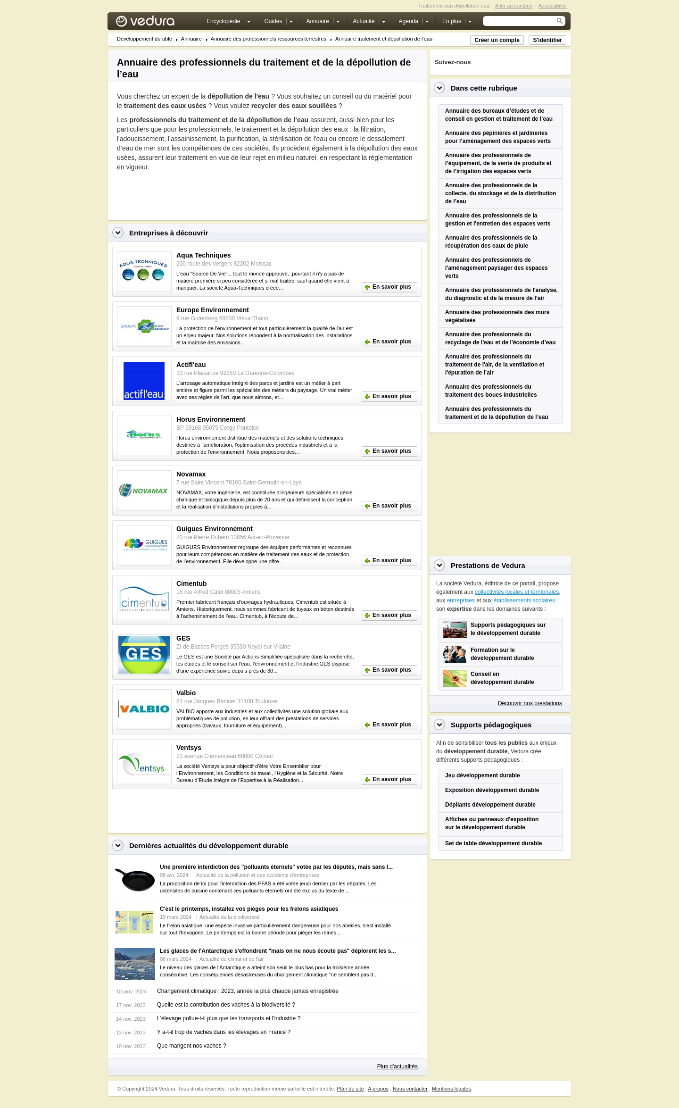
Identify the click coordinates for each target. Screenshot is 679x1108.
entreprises (461, 600)
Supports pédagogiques (491, 725)
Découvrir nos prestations (530, 703)
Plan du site (350, 1088)
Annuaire (191, 39)
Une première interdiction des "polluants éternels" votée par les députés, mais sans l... (276, 867)
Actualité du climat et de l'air (231, 959)
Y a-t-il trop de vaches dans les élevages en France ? (223, 1032)
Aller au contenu (514, 5)
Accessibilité (552, 5)
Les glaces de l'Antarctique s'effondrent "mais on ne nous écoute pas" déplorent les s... (278, 951)
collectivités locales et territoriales (517, 592)
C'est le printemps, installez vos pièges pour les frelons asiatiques (249, 909)
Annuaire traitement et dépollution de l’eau (383, 39)
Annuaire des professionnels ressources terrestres (268, 39)
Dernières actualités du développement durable (209, 845)
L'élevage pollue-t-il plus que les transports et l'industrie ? (228, 1018)
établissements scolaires (524, 600)
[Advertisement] (227, 193)
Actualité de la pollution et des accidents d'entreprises (257, 875)
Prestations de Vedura (488, 565)
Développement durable (144, 39)
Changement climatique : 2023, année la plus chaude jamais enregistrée (248, 991)
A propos (378, 1088)
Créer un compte (496, 40)
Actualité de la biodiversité (229, 917)
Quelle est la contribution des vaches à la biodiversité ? (226, 1004)
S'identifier (547, 40)
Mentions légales (451, 1088)
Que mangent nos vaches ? (191, 1045)
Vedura (156, 23)
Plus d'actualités (397, 1066)
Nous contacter (410, 1088)
